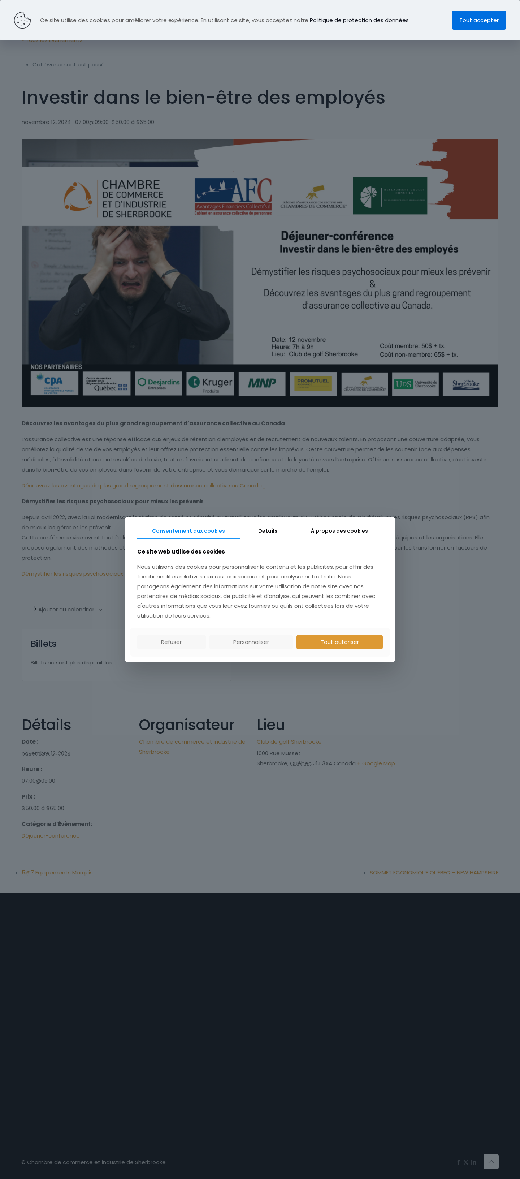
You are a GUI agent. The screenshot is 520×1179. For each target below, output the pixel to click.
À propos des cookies (339, 530)
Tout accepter (479, 20)
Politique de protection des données (359, 20)
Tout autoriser (340, 642)
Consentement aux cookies (188, 530)
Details (267, 530)
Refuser (171, 642)
